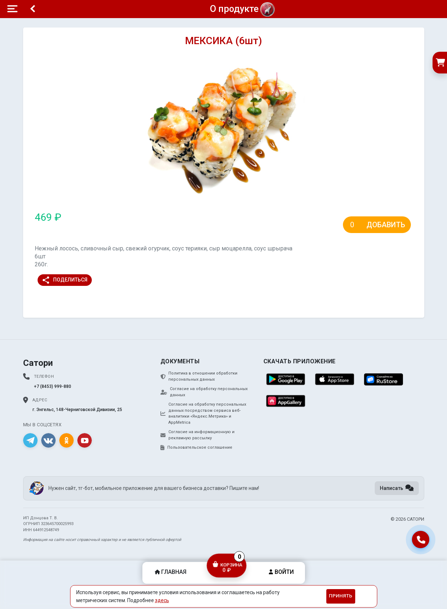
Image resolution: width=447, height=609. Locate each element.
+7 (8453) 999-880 (52, 386)
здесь (162, 600)
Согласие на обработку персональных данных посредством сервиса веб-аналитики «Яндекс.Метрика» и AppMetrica (203, 413)
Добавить (385, 224)
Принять (340, 596)
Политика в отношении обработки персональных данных (198, 376)
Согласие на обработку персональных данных (204, 391)
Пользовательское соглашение (196, 447)
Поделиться (64, 280)
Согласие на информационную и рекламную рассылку (197, 435)
